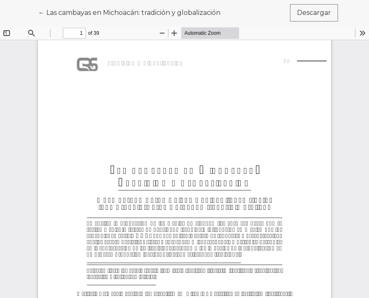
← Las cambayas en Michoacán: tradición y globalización (129, 12)
